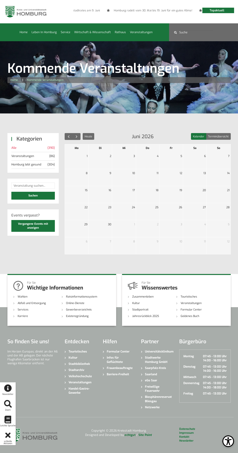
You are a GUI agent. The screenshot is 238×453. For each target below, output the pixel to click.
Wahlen (22, 297)
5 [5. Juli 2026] (229, 224)
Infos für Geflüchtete (115, 360)
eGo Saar (151, 380)
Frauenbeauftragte (120, 368)
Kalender (198, 136)
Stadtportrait (140, 309)
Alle (33, 148)
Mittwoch (189, 377)
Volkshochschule (80, 376)
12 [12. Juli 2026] (228, 241)
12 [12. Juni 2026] (181, 173)
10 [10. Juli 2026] (180, 241)
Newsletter (186, 441)
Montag (188, 356)
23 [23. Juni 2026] (109, 207)
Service (65, 32)
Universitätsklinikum (159, 351)
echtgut (130, 435)
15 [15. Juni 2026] (86, 190)
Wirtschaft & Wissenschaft (92, 32)
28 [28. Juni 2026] (228, 207)
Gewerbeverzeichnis (79, 309)
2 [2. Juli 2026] (157, 224)
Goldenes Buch (190, 316)
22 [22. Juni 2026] (86, 207)
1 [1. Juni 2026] (87, 156)
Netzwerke (152, 407)
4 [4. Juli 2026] (205, 224)
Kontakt (184, 437)
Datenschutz (187, 429)
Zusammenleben (143, 297)
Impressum (186, 433)
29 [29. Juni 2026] (86, 224)
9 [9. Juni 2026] (110, 173)
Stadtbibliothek (79, 364)
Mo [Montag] (77, 148)
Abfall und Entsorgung (32, 303)
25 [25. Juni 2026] (156, 207)
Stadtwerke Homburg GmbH (156, 360)
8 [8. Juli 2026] (134, 241)
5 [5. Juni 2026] (181, 156)
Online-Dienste (75, 303)
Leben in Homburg (44, 32)
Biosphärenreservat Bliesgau (158, 399)
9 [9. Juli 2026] (157, 241)
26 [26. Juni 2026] (180, 207)
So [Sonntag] (218, 148)
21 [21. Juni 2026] (228, 190)
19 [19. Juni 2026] (180, 190)
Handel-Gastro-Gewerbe (79, 391)
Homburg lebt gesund (33, 165)
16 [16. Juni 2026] (110, 190)
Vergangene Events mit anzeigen (33, 226)
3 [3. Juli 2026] (181, 224)
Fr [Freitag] (171, 148)
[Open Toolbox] (228, 441)
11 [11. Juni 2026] (157, 173)
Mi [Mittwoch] (124, 148)
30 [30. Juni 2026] (109, 224)
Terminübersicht (218, 136)
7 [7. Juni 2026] (229, 156)
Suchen (33, 195)
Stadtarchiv (76, 370)
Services (23, 309)
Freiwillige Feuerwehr (152, 389)
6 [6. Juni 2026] (205, 156)
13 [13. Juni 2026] (204, 173)
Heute (88, 136)
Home (24, 32)
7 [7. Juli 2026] (110, 241)
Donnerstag (191, 383)
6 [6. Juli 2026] (87, 241)
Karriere (23, 316)
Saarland (151, 374)
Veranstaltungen (141, 32)
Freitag (188, 393)
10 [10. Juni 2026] (133, 173)
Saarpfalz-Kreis (155, 368)
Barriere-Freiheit (118, 374)
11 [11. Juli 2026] (205, 241)
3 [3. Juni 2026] (134, 156)
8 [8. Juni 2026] (87, 173)
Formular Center (191, 309)
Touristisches (189, 297)
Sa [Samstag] (194, 148)
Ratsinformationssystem (81, 297)
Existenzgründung (77, 316)
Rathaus (120, 32)
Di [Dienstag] (100, 148)
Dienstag (189, 367)
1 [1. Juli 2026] (134, 224)
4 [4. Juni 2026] (157, 156)
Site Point (145, 435)
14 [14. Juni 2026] (228, 173)
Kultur (136, 303)
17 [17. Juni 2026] (133, 190)
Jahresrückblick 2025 (145, 316)
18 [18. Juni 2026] (157, 190)
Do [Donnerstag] (147, 148)
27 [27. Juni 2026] (204, 207)
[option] (200, 10)
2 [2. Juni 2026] (110, 156)
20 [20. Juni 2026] (204, 190)
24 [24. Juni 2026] (133, 207)
